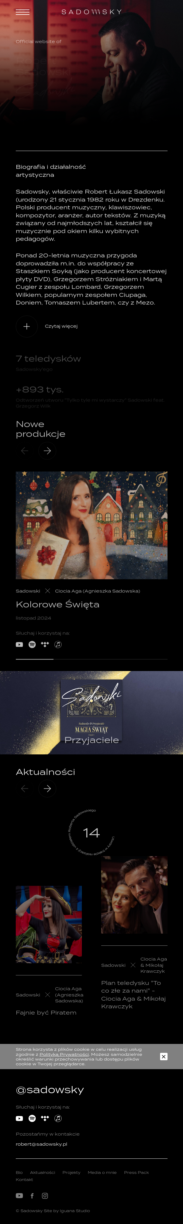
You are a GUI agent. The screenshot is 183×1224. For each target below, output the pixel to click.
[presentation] (47, 795)
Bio (19, 1172)
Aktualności (42, 1172)
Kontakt (24, 1179)
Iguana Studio (75, 1210)
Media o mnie (102, 1172)
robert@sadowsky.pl (41, 1144)
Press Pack (136, 1172)
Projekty (71, 1172)
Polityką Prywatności (64, 1054)
